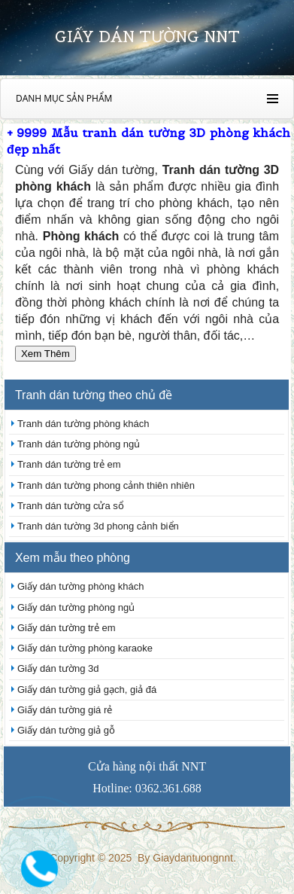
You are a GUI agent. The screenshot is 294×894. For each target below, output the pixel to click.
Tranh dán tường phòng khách (83, 423)
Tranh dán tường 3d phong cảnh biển (98, 526)
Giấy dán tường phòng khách (80, 586)
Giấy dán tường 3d (58, 668)
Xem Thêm (45, 353)
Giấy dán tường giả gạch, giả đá (86, 689)
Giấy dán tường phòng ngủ (76, 607)
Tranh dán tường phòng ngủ (78, 444)
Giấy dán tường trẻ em (66, 627)
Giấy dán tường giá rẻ (64, 710)
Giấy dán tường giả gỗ (66, 730)
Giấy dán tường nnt (147, 36)
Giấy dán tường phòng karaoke (85, 648)
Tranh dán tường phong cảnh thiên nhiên (106, 485)
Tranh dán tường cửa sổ (70, 505)
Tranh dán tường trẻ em (69, 464)
